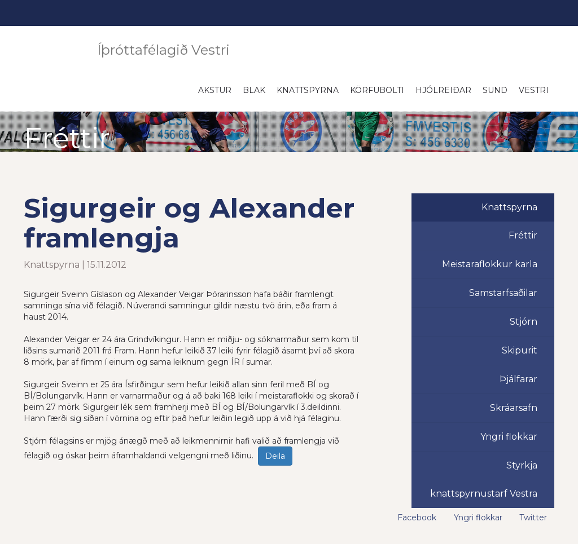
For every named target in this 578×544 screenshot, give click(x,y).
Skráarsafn (513, 408)
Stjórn (523, 321)
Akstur (214, 90)
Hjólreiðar (443, 90)
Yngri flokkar (508, 436)
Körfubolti (377, 90)
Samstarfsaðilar (503, 293)
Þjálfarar (518, 379)
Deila (275, 456)
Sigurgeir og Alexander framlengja (189, 223)
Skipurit (519, 350)
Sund (495, 90)
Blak (254, 90)
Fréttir (523, 235)
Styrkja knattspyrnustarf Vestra (483, 479)
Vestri (534, 90)
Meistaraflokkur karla (489, 264)
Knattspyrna (308, 90)
